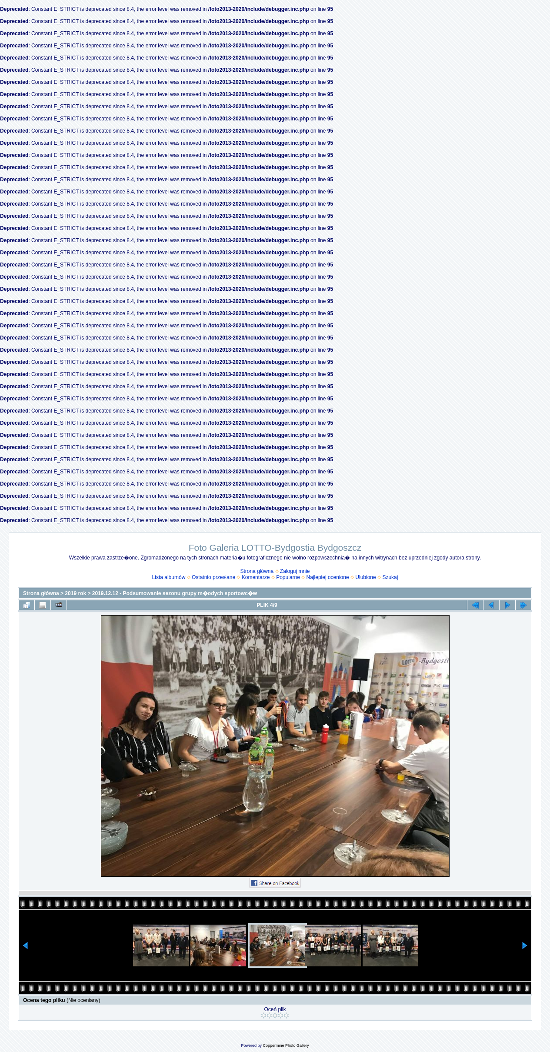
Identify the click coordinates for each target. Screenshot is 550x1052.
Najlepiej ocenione (328, 577)
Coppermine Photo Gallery (286, 1045)
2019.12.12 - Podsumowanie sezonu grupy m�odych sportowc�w (174, 593)
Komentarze (256, 577)
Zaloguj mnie (295, 571)
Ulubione (365, 577)
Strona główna (256, 571)
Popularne (288, 577)
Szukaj (390, 577)
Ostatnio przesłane (213, 577)
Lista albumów (169, 577)
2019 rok (75, 593)
